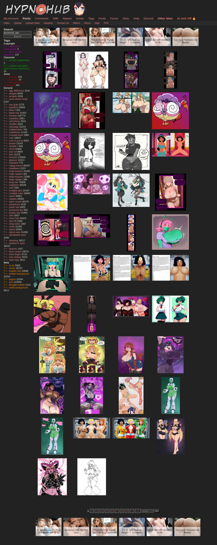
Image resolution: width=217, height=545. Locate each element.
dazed (12, 143)
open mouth (15, 201)
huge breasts (16, 171)
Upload (17, 23)
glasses (13, 160)
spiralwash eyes (17, 234)
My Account (11, 18)
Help (136, 18)
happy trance (16, 165)
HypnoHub (14, 4)
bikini (12, 110)
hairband (14, 162)
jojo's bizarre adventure (13, 53)
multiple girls (16, 190)
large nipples (16, 179)
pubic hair (14, 207)
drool (12, 149)
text (11, 282)
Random (48, 23)
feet (11, 154)
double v (14, 146)
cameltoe (14, 118)
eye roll (13, 151)
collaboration (16, 129)
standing (14, 240)
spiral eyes (15, 232)
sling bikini (15, 223)
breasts (13, 115)
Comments (41, 18)
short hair (14, 218)
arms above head (18, 99)
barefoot (14, 107)
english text (15, 271)
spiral (12, 229)
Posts (26, 18)
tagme (12, 279)
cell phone (15, 121)
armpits (13, 96)
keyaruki (14, 79)
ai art (12, 265)
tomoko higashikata (19, 60)
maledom (14, 185)
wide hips (14, 259)
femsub (13, 157)
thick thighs (15, 254)
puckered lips (16, 210)
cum (11, 137)
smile (12, 226)
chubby (13, 124)
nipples (13, 198)
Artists (80, 18)
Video (7, 23)
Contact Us (63, 23)
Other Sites (165, 18)
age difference (17, 90)
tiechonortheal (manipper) (14, 84)
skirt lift (13, 221)
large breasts (16, 176)
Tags (91, 18)
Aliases (67, 18)
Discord (148, 18)
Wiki (55, 18)
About (87, 23)
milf (11, 187)
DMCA (76, 23)
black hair (14, 112)
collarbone (15, 132)
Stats (126, 18)
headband (14, 168)
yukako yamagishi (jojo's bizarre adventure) (17, 67)
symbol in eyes (17, 243)
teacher (13, 248)
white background (18, 287)
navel (12, 196)
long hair (14, 182)
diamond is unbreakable (12, 47)
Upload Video (33, 23)
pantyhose (15, 204)
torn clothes (15, 257)
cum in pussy (16, 140)
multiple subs (16, 193)
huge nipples (16, 173)
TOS (106, 23)
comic (12, 268)
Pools (102, 18)
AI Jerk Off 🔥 (186, 18)
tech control (15, 251)
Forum (114, 18)
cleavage (14, 126)
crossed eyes (16, 135)
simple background (19, 273)
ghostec (13, 76)
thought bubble (17, 284)
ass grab (14, 104)
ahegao (13, 93)
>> (137, 511)
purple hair (15, 212)
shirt (11, 215)
